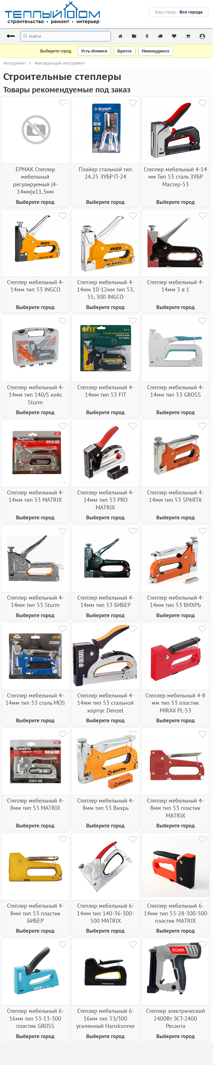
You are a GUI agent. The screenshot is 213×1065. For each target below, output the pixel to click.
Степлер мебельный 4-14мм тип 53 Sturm (35, 601)
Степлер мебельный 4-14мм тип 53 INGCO (35, 285)
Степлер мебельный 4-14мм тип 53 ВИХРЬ (175, 601)
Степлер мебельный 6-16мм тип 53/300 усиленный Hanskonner (105, 1018)
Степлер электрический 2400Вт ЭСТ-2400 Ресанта (175, 1018)
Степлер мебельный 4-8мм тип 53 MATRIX (35, 804)
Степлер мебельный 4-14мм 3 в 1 (175, 285)
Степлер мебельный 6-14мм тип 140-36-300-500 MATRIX (105, 913)
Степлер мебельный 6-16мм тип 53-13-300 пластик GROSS (35, 1018)
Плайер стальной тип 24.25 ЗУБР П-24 (105, 173)
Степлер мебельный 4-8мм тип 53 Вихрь (105, 804)
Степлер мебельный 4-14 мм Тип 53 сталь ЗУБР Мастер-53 (175, 177)
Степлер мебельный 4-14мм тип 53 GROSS (175, 391)
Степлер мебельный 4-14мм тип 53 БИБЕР (105, 601)
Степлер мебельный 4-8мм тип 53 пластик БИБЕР (35, 913)
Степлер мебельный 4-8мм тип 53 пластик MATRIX (175, 808)
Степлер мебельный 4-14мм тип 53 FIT (105, 391)
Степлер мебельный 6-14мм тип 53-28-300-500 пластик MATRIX (175, 913)
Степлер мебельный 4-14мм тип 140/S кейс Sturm (35, 395)
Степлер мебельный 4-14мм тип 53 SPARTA (175, 496)
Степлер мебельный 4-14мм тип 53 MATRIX (35, 496)
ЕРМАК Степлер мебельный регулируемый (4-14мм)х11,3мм (35, 180)
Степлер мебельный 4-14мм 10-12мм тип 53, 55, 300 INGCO (105, 289)
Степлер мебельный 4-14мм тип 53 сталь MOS (35, 699)
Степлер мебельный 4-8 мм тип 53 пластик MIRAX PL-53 (175, 703)
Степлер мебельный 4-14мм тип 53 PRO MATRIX (105, 500)
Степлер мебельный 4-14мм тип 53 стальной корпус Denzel (105, 703)
